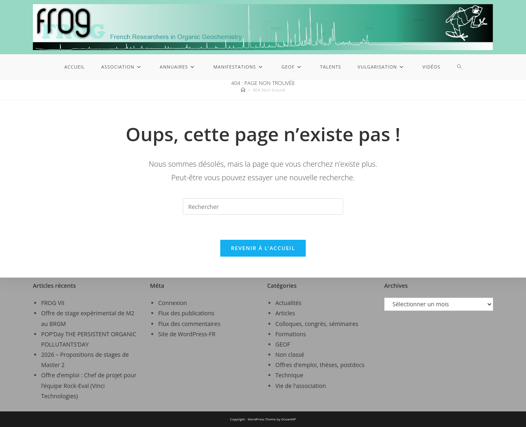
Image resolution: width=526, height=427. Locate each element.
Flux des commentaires (189, 324)
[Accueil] (243, 90)
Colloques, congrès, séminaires (316, 324)
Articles (285, 313)
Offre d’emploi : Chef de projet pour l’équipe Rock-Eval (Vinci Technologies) (88, 385)
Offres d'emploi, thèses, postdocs (320, 365)
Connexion (172, 303)
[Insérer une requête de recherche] (263, 206)
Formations (290, 334)
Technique (289, 375)
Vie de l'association (300, 386)
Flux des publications (186, 313)
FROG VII (53, 303)
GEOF (282, 344)
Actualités (288, 303)
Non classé (289, 354)
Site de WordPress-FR (186, 334)
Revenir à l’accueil (263, 248)
